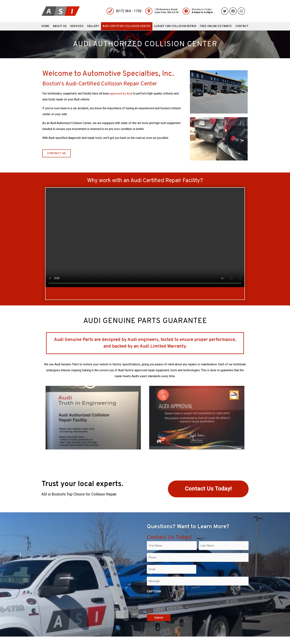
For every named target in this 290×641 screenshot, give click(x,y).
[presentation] (175, 603)
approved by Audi (121, 93)
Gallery (93, 26)
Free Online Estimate (216, 26)
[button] (56, 153)
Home (45, 26)
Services (77, 26)
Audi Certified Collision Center (127, 26)
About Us (60, 26)
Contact (242, 26)
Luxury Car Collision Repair (175, 26)
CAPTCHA (154, 591)
